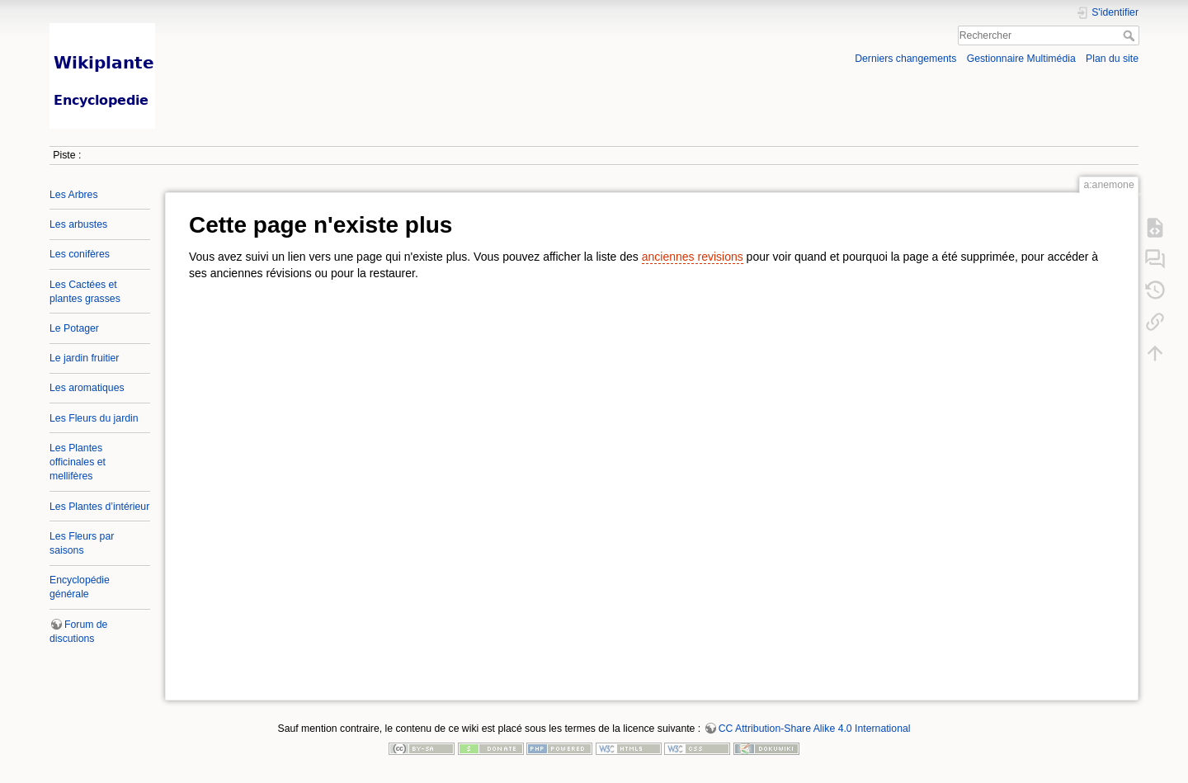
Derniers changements (905, 58)
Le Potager (74, 328)
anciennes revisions (692, 256)
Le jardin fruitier (84, 358)
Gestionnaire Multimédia (1021, 58)
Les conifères (80, 254)
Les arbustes (78, 224)
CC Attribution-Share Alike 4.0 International (815, 728)
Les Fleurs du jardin (94, 418)
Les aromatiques (87, 388)
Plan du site (1112, 58)
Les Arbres (74, 194)
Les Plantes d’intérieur (99, 506)
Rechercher (1130, 35)
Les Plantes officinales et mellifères (78, 462)
